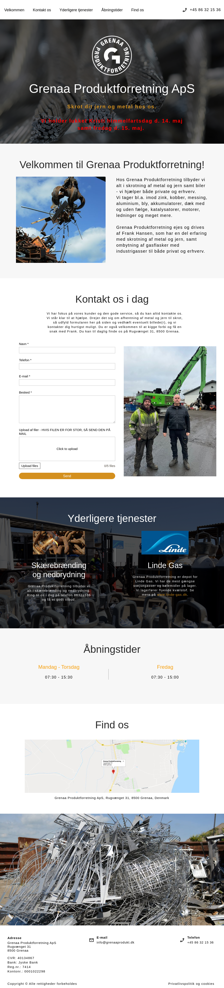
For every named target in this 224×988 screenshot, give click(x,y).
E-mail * (24, 376)
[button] (5, 869)
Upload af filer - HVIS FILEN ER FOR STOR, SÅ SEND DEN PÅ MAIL (64, 431)
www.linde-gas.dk (172, 594)
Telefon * (25, 360)
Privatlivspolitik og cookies (191, 983)
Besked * (25, 392)
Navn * (24, 344)
